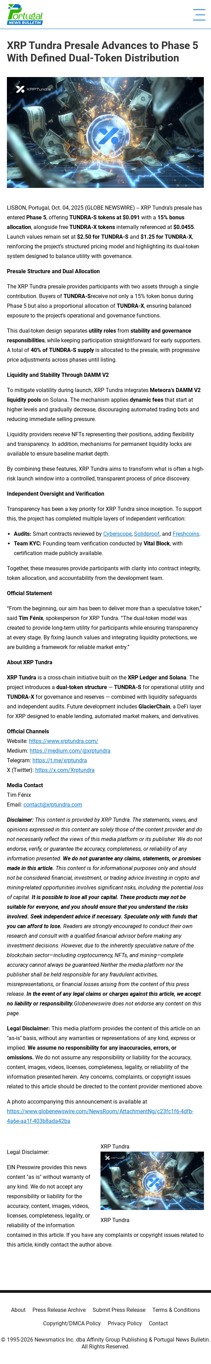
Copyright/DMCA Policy (72, 1323)
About (18, 1310)
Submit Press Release (119, 1310)
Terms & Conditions (176, 1310)
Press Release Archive (59, 1310)
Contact (158, 1323)
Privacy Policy (125, 1323)
